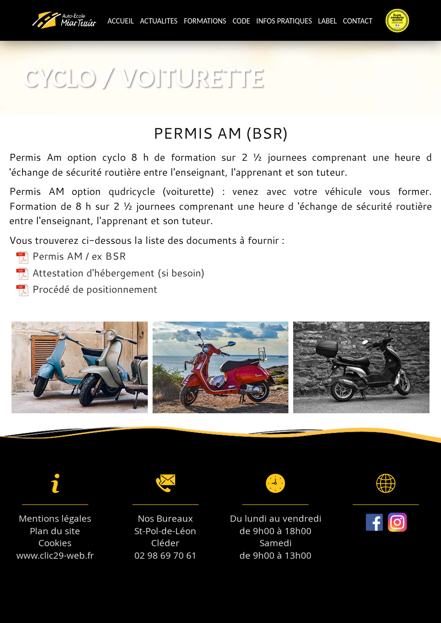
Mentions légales (55, 518)
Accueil (120, 20)
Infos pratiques (284, 20)
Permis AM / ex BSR (71, 256)
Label (327, 20)
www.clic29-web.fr (55, 555)
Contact (357, 20)
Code (241, 20)
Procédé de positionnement (86, 289)
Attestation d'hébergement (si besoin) (110, 272)
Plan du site (55, 531)
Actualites (159, 20)
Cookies (55, 543)
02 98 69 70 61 (165, 555)
